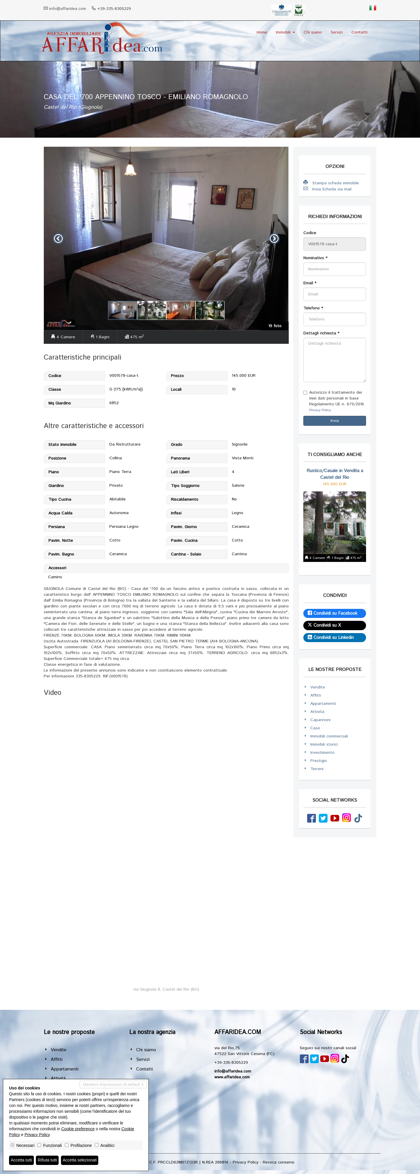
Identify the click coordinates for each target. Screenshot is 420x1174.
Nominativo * (315, 258)
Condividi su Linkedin (331, 638)
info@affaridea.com (67, 9)
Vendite (317, 687)
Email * (309, 283)
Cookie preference (77, 1128)
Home (262, 32)
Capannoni (320, 720)
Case (315, 728)
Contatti (359, 32)
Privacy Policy (320, 410)
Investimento (322, 753)
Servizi (337, 32)
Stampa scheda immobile (331, 183)
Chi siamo (313, 32)
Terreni (316, 769)
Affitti (315, 695)
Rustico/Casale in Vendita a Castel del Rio (335, 474)
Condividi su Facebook (332, 613)
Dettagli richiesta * (321, 333)
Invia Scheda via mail (327, 189)
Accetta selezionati (80, 1160)
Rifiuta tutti (47, 1160)
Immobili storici (324, 744)
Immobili (285, 32)
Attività (317, 712)
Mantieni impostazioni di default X (113, 1084)
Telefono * (313, 308)
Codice (309, 233)
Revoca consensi (278, 1162)
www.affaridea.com (232, 1077)
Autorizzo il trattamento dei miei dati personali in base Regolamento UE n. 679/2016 (333, 401)
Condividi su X (324, 625)
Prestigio (318, 761)
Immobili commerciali (329, 736)
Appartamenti (323, 704)
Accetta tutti (21, 1160)
